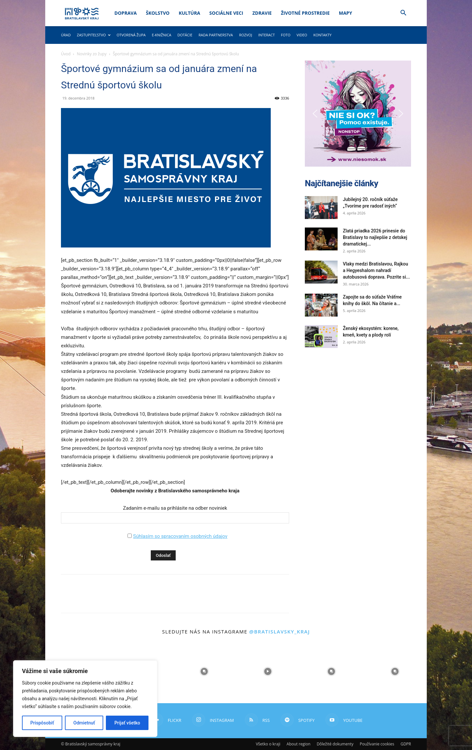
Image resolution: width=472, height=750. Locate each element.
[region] (85, 698)
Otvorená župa (131, 34)
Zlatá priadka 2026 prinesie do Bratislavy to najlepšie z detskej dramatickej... (375, 237)
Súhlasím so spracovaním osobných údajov (180, 536)
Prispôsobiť (42, 722)
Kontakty (322, 34)
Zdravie (262, 13)
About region (298, 744)
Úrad (66, 34)
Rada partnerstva (216, 34)
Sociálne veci (226, 13)
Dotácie (184, 34)
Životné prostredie (305, 13)
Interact (266, 34)
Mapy (345, 13)
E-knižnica (161, 34)
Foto (285, 34)
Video (302, 34)
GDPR (406, 744)
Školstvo (157, 13)
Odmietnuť (84, 722)
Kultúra (189, 13)
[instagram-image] (204, 671)
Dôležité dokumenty (335, 744)
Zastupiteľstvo (93, 34)
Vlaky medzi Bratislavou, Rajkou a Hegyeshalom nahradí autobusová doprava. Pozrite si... (376, 270)
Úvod (65, 54)
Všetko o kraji (268, 744)
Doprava (125, 13)
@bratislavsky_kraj (279, 631)
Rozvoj (245, 34)
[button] (403, 13)
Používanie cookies (377, 744)
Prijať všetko (127, 722)
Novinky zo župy (92, 54)
